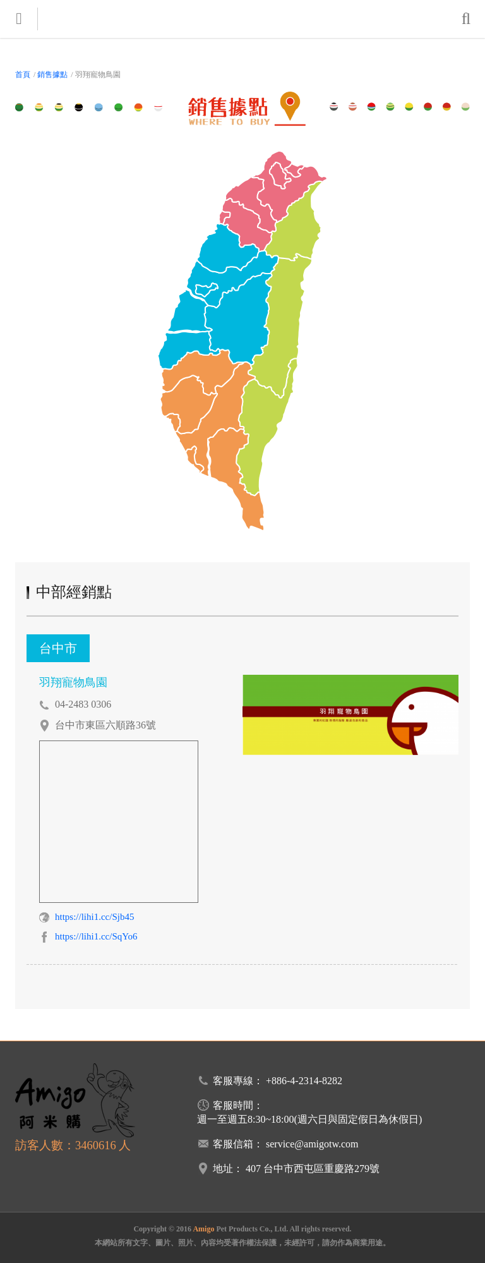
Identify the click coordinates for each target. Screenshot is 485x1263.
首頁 (22, 74)
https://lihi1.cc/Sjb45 (94, 917)
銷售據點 (52, 74)
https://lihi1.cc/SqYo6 (96, 936)
